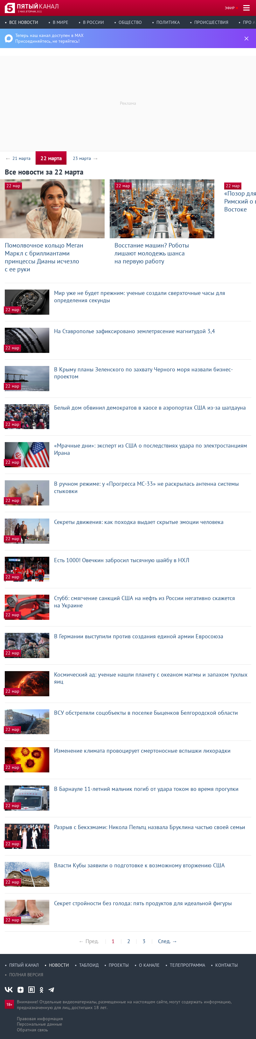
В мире (60, 22)
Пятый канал (24, 965)
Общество (130, 22)
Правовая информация (40, 1018)
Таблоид (89, 965)
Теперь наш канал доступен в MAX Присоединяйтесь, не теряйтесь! (49, 38)
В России (93, 22)
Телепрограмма (187, 965)
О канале (149, 965)
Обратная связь (32, 1030)
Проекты (119, 965)
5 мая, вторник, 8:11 (30, 11)
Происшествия (211, 22)
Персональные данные (39, 1024)
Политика (168, 22)
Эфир (230, 7)
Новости (59, 965)
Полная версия (26, 975)
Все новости (23, 22)
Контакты (226, 965)
